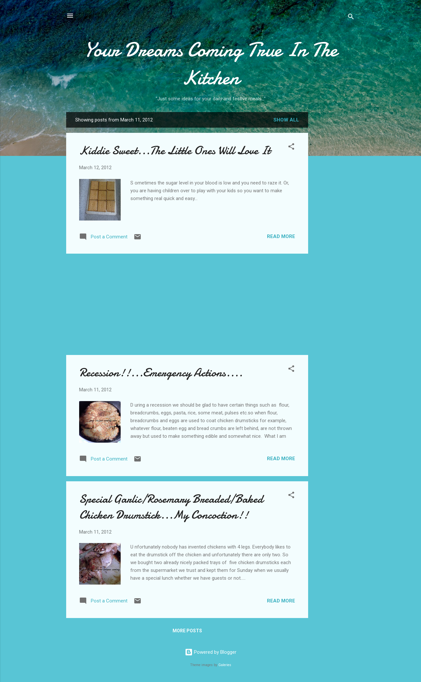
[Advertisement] (334, 214)
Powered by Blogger (210, 652)
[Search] (351, 18)
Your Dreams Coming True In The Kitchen (210, 64)
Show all (286, 120)
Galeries (224, 665)
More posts (187, 630)
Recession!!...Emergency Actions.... (161, 373)
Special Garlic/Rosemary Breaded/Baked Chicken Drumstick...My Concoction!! (171, 507)
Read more (281, 236)
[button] (291, 148)
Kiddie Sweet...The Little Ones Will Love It (174, 150)
